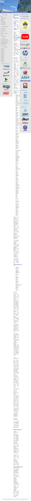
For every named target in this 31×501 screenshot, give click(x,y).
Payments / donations (4, 33)
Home (2, 12)
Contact (12, 12)
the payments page (16, 247)
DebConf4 (2, 56)
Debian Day (3, 19)
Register (2, 20)
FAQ (1, 34)
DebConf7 (2, 52)
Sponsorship (17, 12)
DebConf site (25, 12)
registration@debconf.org (18, 37)
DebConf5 (2, 55)
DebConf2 (2, 59)
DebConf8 (2, 51)
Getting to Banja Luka (4, 39)
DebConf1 (2, 60)
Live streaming (3, 24)
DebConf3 (2, 57)
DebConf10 (2, 48)
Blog (21, 12)
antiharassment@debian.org (18, 466)
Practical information (4, 43)
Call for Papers (3, 21)
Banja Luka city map (4, 42)
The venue (2, 29)
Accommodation (3, 30)
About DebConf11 (7, 12)
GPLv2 (25, 499)
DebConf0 (2, 61)
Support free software (7, 499)
